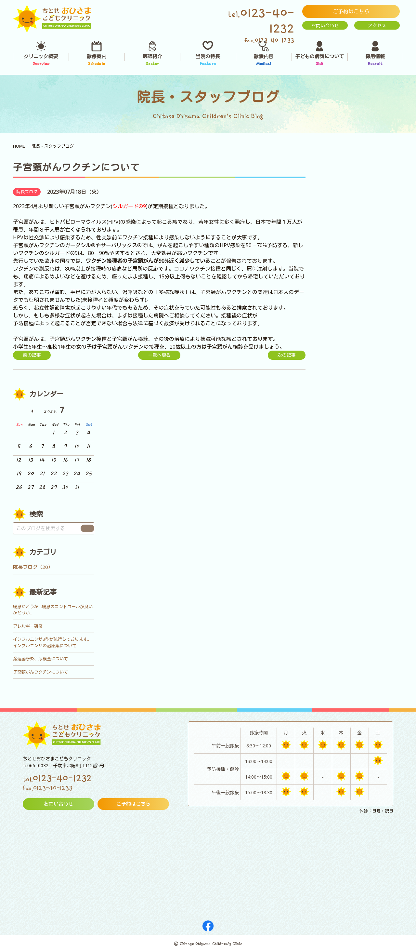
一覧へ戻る (159, 355)
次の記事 (287, 355)
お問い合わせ (325, 25)
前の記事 (32, 355)
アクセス (377, 25)
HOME (19, 146)
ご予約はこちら (351, 11)
